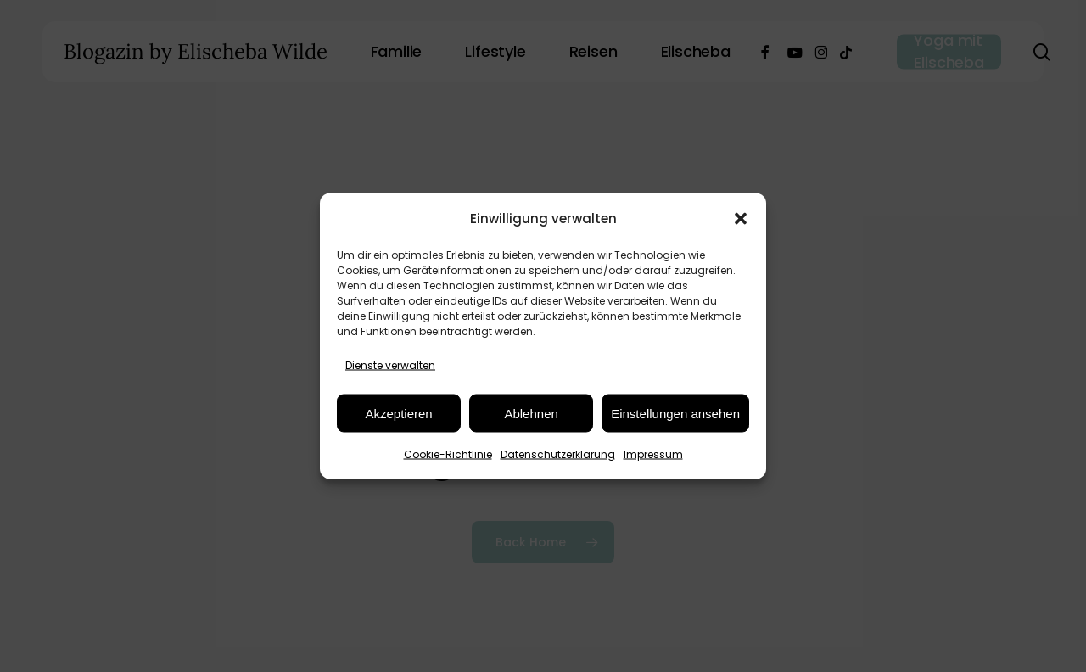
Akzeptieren (398, 413)
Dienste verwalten (390, 365)
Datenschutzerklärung (558, 454)
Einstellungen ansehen (675, 413)
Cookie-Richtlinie (448, 454)
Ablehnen (530, 413)
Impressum (653, 454)
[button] (740, 218)
